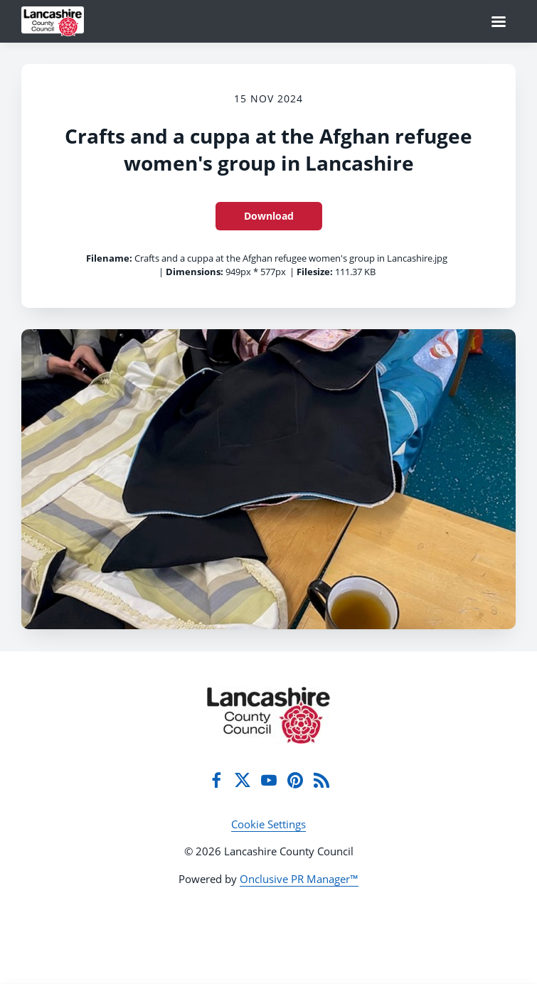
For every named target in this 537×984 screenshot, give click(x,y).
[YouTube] (269, 780)
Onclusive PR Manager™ (299, 879)
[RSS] (321, 780)
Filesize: (315, 271)
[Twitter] (242, 780)
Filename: (109, 258)
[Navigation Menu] (499, 21)
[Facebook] (216, 780)
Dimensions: (194, 271)
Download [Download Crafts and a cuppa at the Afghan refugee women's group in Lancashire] (269, 216)
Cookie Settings (268, 824)
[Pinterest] (295, 780)
